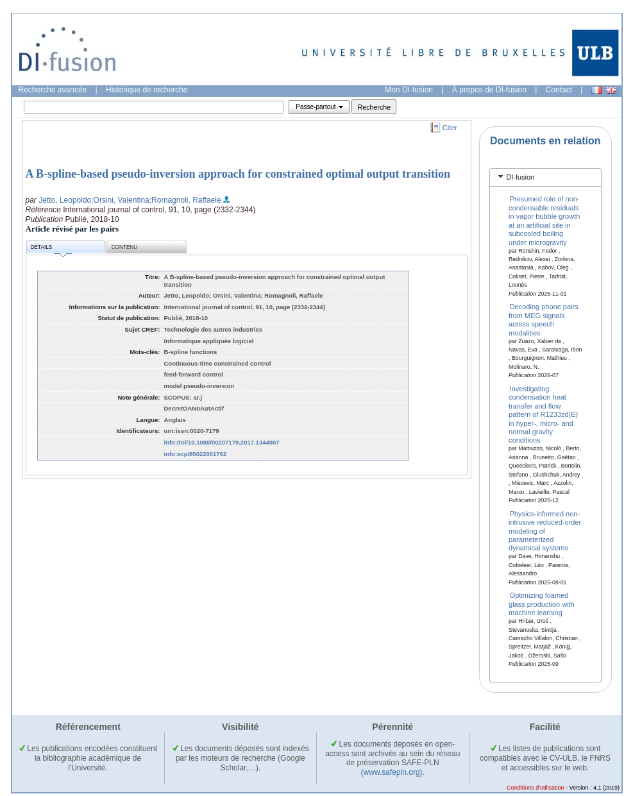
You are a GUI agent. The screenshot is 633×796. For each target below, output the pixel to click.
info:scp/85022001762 (195, 453)
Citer (450, 127)
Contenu (124, 247)
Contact (559, 89)
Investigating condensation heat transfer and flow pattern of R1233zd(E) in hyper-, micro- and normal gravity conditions (543, 414)
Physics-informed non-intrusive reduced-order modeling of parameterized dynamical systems (545, 530)
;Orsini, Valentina (120, 200)
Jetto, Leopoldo (64, 200)
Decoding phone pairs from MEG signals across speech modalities (543, 319)
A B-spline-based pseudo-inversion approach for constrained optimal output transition (238, 173)
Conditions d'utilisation (535, 787)
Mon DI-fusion (409, 89)
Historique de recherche (146, 89)
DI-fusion (520, 177)
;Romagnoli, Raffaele (185, 200)
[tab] (545, 177)
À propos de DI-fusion (489, 89)
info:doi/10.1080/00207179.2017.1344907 (222, 442)
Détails (51, 249)
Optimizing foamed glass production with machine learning (542, 603)
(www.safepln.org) (392, 772)
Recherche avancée (53, 89)
